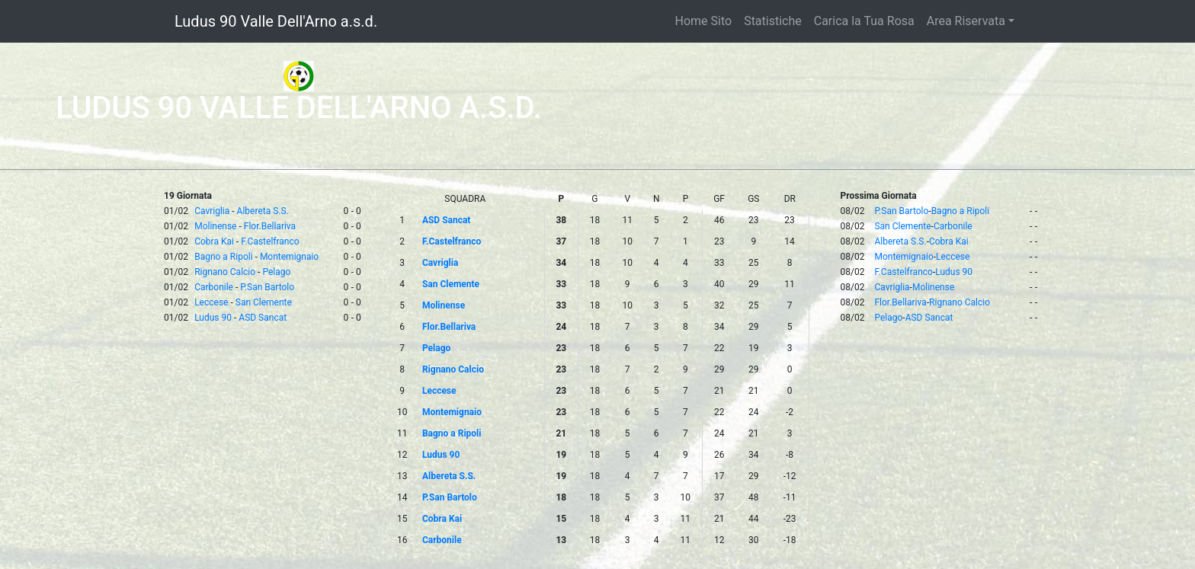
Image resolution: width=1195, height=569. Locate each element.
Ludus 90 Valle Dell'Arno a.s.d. (276, 21)
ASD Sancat (263, 317)
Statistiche (773, 21)
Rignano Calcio (224, 272)
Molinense (215, 226)
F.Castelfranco (270, 241)
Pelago (276, 272)
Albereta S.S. (263, 211)
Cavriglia (211, 211)
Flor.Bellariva (270, 226)
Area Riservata (966, 21)
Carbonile (213, 287)
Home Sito (703, 21)
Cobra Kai (214, 241)
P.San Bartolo (267, 287)
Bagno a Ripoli (223, 256)
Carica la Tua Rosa (864, 21)
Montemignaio (289, 256)
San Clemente (263, 302)
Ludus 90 (213, 317)
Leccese (211, 302)
